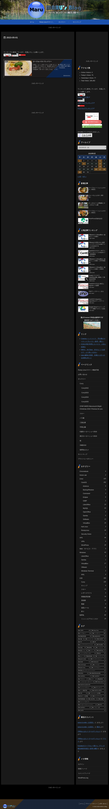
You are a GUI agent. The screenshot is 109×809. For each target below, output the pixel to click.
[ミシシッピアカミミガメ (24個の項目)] (87, 653)
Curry (81, 383)
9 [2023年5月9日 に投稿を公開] (83, 163)
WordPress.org (83, 778)
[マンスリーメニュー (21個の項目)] (98, 659)
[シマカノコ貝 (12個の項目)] (99, 707)
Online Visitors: (86, 72)
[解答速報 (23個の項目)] (90, 656)
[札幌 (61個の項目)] (81, 639)
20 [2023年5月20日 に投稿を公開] (100, 166)
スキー (82, 413)
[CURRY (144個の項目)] (84, 630)
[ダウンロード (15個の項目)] (100, 687)
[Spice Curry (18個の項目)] (84, 667)
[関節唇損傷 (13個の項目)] (83, 699)
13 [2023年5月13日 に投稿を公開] (100, 163)
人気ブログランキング (86, 103)
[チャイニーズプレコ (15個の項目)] (85, 687)
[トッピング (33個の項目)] (101, 647)
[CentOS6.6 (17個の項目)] (85, 676)
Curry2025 (85, 402)
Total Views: (85, 81)
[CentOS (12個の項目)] (92, 710)
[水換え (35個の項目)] (82, 647)
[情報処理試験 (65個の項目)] (85, 636)
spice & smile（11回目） (86, 722)
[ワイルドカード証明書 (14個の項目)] (97, 693)
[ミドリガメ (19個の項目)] (99, 665)
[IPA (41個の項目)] (99, 642)
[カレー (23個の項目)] (82, 656)
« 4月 (79, 177)
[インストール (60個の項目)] (91, 639)
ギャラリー (82, 379)
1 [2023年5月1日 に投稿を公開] (79, 161)
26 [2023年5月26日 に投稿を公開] (96, 169)
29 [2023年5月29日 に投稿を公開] (80, 172)
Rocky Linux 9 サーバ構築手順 (88, 370)
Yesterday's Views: (87, 78)
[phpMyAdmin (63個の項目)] (99, 636)
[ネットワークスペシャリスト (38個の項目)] (87, 645)
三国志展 (83, 422)
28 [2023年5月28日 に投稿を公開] (104, 169)
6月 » (84, 177)
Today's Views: (86, 75)
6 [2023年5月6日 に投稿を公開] (100, 161)
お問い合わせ (82, 374)
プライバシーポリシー (85, 459)
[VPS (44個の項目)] (85, 642)
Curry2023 (85, 393)
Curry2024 (85, 397)
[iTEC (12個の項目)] (102, 705)
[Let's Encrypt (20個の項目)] (85, 665)
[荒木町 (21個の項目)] (84, 662)
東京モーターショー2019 (88, 436)
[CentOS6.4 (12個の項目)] (84, 707)
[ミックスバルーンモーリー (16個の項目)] (86, 682)
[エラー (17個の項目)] (93, 679)
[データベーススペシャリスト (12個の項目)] (87, 705)
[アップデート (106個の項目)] (99, 633)
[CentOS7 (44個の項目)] (101, 639)
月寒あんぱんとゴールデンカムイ (89, 731)
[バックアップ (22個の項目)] (100, 656)
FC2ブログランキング (86, 108)
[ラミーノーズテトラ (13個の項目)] (92, 702)
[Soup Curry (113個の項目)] (98, 630)
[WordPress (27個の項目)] (101, 650)
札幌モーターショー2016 (88, 431)
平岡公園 (83, 427)
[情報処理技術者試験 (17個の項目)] (97, 673)
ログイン (81, 764)
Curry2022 (85, 388)
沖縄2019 (83, 445)
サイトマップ (82, 454)
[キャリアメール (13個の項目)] (99, 696)
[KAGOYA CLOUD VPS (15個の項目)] (92, 685)
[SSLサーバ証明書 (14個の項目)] (85, 696)
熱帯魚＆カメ (84, 450)
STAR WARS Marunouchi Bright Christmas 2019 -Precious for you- (91, 407)
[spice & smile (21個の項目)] (84, 659)
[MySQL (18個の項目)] (83, 673)
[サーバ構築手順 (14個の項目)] (85, 690)
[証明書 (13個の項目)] (102, 699)
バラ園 (82, 418)
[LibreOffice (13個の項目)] (93, 699)
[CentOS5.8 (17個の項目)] (99, 676)
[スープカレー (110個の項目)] (85, 633)
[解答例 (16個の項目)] (102, 679)
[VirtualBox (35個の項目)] (101, 645)
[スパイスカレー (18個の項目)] (98, 667)
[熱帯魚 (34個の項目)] (91, 647)
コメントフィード (84, 773)
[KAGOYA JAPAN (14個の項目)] (99, 690)
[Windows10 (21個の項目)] (98, 662)
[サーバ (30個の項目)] (92, 650)
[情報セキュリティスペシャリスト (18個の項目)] (92, 670)
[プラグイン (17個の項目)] (83, 679)
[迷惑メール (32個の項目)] (83, 650)
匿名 (98, 727)
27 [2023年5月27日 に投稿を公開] (100, 169)
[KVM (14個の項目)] (83, 693)
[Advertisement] (38, 44)
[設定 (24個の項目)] (101, 653)
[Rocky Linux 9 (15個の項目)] (100, 682)
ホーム (82, 803)
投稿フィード (82, 769)
